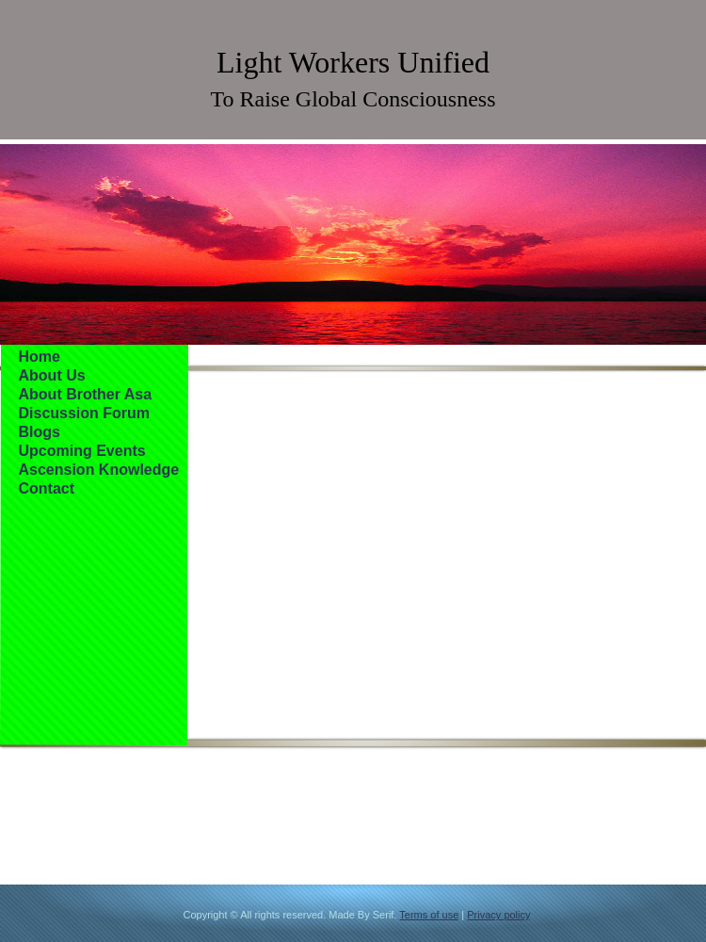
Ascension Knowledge (99, 470)
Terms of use (428, 914)
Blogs (39, 432)
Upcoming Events (82, 451)
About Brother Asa (85, 394)
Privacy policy (498, 914)
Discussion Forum (85, 413)
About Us (52, 375)
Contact (47, 488)
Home (39, 357)
